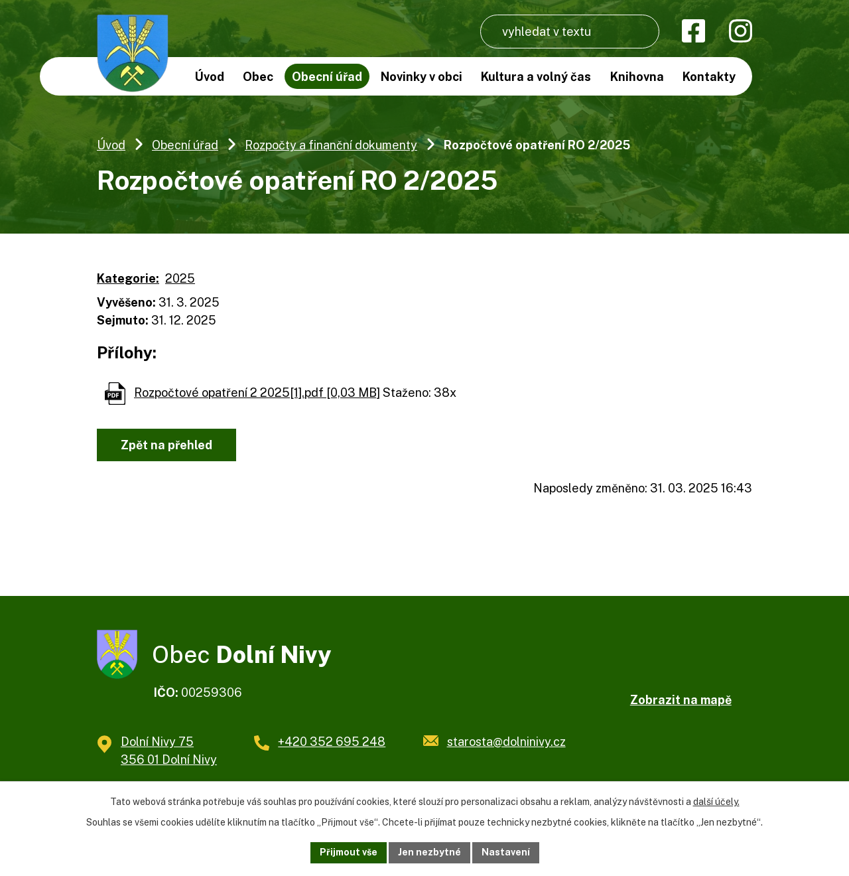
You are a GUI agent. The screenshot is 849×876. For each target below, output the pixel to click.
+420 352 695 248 (331, 742)
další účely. (716, 801)
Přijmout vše (348, 852)
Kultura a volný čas (536, 77)
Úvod (111, 145)
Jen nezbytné (429, 852)
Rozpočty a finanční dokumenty (331, 145)
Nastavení (506, 852)
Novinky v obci (421, 77)
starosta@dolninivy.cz (506, 742)
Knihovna (637, 77)
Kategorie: (128, 278)
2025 (180, 278)
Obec (258, 77)
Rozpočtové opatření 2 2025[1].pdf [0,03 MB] (257, 393)
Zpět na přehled (166, 445)
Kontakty (709, 77)
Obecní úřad (185, 145)
